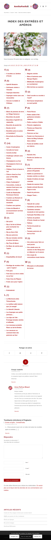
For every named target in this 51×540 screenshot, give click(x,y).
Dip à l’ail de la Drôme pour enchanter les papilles (13, 227)
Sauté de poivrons (33, 192)
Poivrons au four (32, 133)
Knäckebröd (10, 290)
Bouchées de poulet (13, 117)
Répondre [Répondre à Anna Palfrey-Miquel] (16, 411)
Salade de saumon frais (35, 184)
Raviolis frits (31, 154)
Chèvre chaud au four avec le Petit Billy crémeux (13, 177)
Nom (27, 462)
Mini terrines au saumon (35, 87)
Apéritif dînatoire (12, 84)
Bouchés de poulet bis (13, 125)
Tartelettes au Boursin (34, 206)
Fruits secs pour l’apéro (14, 282)
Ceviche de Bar (11, 153)
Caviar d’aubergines (13, 147)
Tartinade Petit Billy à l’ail (35, 215)
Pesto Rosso (31, 111)
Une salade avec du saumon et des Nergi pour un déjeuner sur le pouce (36, 250)
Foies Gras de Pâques (13, 279)
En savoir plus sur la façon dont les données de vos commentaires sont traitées (23, 488)
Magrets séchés (32, 73)
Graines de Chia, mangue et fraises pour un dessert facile (18, 513)
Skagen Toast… (32, 195)
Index (16, 12)
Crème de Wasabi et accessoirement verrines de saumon (14, 211)
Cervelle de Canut (12, 150)
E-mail (27, 468)
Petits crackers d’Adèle (35, 122)
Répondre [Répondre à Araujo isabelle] (13, 382)
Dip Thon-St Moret (12, 243)
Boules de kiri (11, 128)
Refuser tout (37, 536)
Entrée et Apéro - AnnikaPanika (15, 422)
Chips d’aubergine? (13, 182)
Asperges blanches (12, 92)
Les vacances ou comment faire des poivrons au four (12, 333)
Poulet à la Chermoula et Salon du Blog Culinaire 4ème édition (35, 138)
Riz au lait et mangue (9, 523)
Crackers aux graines (13, 205)
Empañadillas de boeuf (14, 257)
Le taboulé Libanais (13, 309)
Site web (28, 474)
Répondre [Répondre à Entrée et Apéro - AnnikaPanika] (7, 433)
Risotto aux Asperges (9, 519)
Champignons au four (13, 161)
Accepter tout (14, 536)
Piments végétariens (34, 125)
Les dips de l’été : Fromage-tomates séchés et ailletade (14, 320)
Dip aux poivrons (12, 235)
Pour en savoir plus (26, 536)
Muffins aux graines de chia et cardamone (14, 516)
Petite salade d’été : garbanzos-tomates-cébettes (34, 117)
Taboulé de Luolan (33, 204)
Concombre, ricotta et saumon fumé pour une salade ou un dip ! (14, 187)
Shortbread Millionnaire (10, 526)
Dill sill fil (9, 221)
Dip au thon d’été (12, 232)
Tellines (29, 223)
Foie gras (9, 270)
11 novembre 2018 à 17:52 (11, 424)
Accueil (12, 12)
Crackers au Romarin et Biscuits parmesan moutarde (14, 200)
